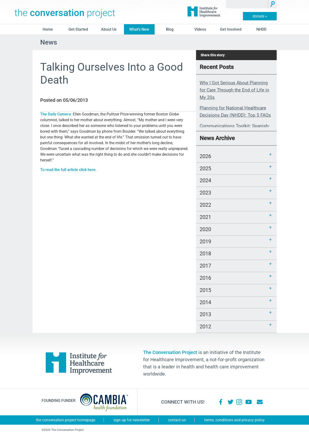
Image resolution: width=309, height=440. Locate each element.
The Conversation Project (65, 12)
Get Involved (231, 29)
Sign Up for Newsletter (131, 420)
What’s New (139, 29)
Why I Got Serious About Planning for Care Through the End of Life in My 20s (234, 90)
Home (48, 29)
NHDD (261, 29)
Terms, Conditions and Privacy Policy (234, 420)
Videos (200, 29)
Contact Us (177, 420)
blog (170, 29)
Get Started (78, 29)
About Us (109, 29)
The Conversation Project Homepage (65, 420)
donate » (260, 16)
